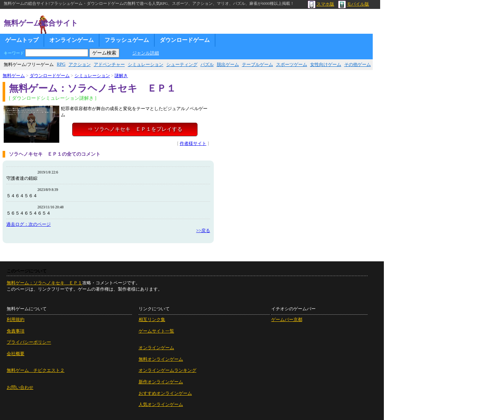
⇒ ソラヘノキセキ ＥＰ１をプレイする (134, 129)
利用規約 (15, 319)
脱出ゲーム (228, 64)
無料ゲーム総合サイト (41, 23)
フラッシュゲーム (126, 40)
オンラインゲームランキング (167, 370)
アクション (80, 64)
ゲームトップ (22, 40)
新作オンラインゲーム (161, 381)
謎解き (121, 75)
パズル (207, 64)
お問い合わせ (20, 387)
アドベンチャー (109, 64)
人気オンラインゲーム (161, 404)
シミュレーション (145, 64)
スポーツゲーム (291, 64)
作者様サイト (193, 143)
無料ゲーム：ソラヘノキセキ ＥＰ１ (44, 282)
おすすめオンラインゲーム (165, 393)
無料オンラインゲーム (161, 359)
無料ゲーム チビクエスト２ (35, 370)
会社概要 (15, 353)
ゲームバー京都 (286, 319)
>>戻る (203, 230)
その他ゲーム (357, 64)
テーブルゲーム (257, 64)
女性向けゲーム (325, 64)
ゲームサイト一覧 (156, 331)
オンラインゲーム (71, 40)
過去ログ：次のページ (28, 224)
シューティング (181, 64)
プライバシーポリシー (29, 342)
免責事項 (15, 331)
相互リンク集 (152, 319)
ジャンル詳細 (145, 53)
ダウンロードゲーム (185, 40)
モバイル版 (353, 4)
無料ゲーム (14, 75)
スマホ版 (321, 4)
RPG (61, 64)
